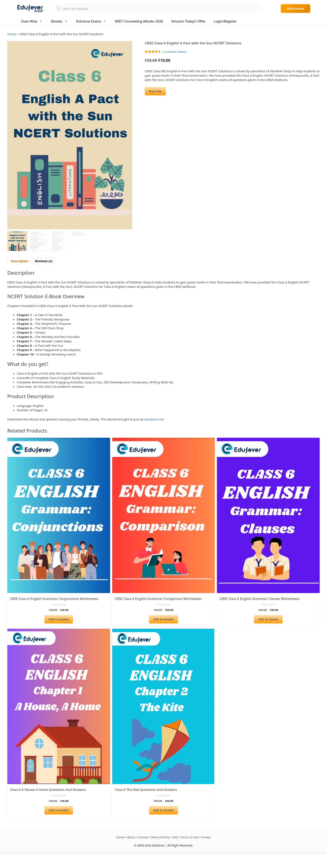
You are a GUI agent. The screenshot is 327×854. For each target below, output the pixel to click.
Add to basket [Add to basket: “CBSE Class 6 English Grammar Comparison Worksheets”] (163, 618)
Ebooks (61, 21)
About (131, 836)
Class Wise (34, 21)
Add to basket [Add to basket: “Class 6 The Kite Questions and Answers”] (163, 809)
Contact (143, 836)
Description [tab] (20, 260)
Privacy (206, 836)
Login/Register (225, 21)
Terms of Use (190, 836)
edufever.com (154, 418)
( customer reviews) (174, 52)
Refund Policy (160, 836)
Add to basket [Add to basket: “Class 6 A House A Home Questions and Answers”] (59, 809)
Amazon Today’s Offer (188, 21)
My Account (295, 8)
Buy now (155, 91)
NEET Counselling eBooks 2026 (139, 21)
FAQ (175, 836)
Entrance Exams (93, 21)
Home (11, 34)
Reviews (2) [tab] (43, 260)
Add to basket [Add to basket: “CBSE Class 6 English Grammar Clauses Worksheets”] (268, 618)
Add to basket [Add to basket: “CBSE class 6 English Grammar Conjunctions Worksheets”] (59, 618)
